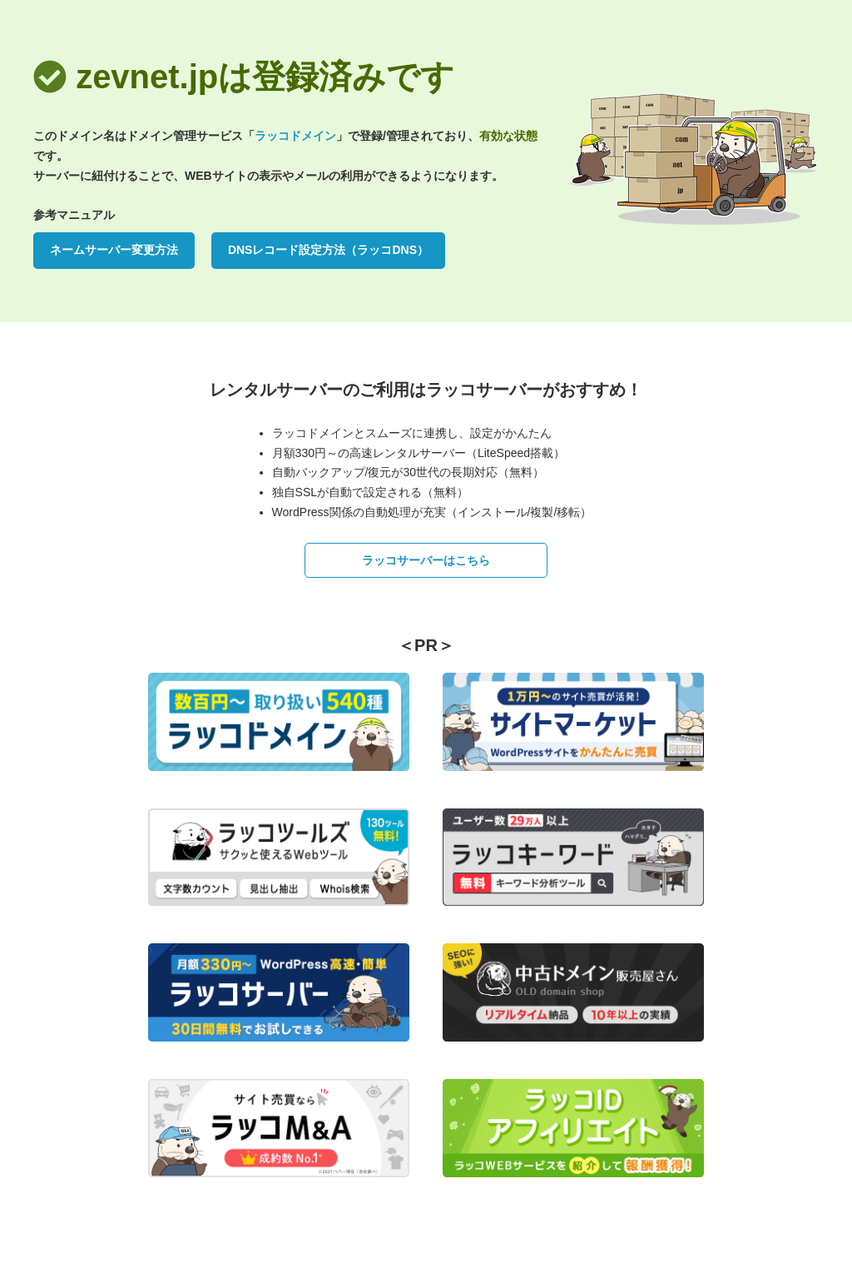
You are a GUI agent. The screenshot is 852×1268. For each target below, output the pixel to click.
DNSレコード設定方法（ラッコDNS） (328, 249)
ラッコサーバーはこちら (426, 560)
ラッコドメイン (295, 135)
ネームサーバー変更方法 (114, 249)
